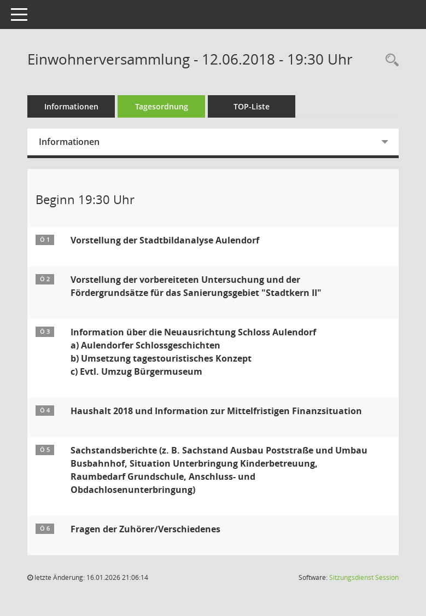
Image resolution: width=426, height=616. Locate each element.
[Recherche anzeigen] (389, 60)
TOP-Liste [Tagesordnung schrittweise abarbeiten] (252, 106)
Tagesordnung (161, 106)
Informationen (71, 106)
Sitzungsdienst (364, 577)
